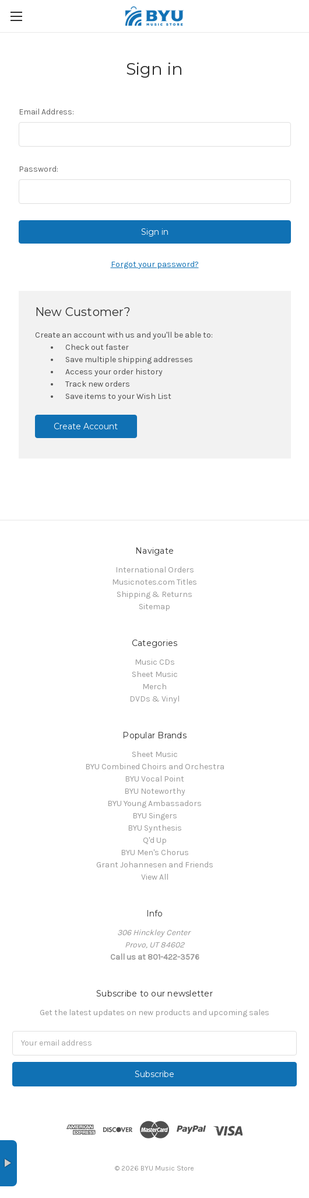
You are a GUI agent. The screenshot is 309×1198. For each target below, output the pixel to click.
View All (154, 877)
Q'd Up (155, 840)
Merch (154, 687)
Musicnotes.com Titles (154, 582)
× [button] (8, 1163)
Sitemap (154, 607)
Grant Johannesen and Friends (154, 865)
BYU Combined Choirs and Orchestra (154, 767)
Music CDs (155, 662)
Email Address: (46, 112)
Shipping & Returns (154, 594)
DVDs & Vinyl (154, 699)
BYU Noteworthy (154, 791)
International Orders (154, 570)
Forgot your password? (155, 264)
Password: (38, 169)
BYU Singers (154, 816)
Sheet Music (155, 674)
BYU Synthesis (155, 828)
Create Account (86, 426)
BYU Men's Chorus (155, 852)
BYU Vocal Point (154, 779)
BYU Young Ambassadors (154, 803)
